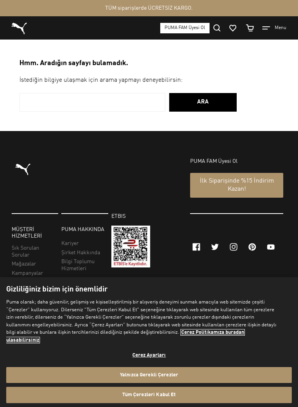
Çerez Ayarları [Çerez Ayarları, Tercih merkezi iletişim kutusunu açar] (149, 355)
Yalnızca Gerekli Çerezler (149, 375)
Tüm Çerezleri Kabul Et (149, 394)
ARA (203, 102)
